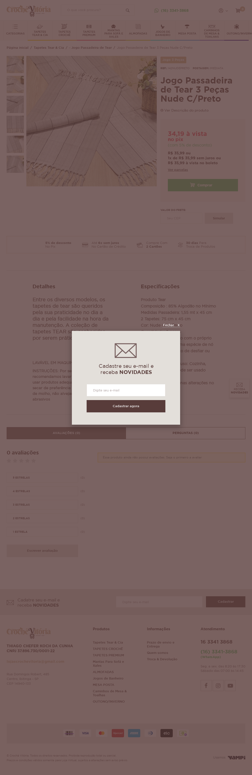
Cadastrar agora (126, 406)
